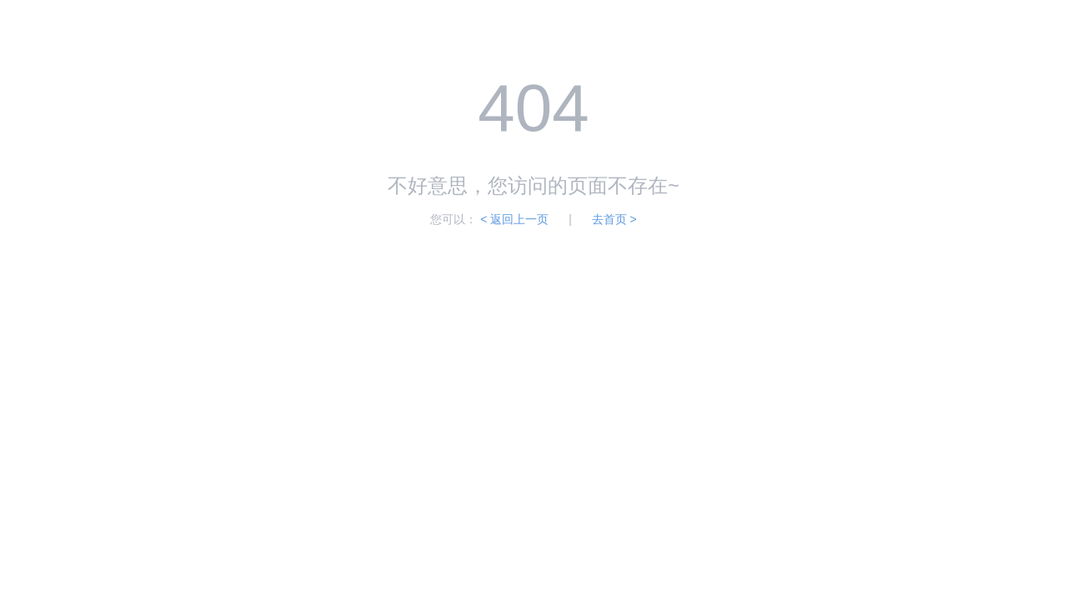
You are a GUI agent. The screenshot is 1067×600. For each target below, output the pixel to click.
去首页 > (614, 219)
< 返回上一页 (514, 219)
